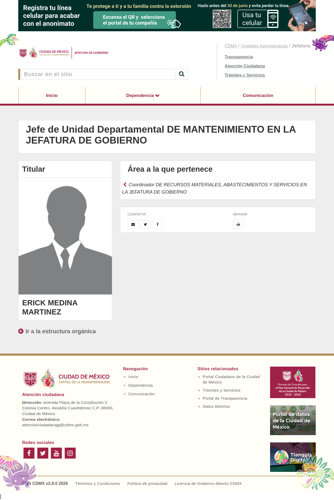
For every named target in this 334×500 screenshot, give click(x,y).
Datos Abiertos (216, 406)
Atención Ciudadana (245, 66)
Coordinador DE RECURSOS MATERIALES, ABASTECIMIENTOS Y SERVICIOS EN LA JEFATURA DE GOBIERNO (214, 188)
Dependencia (140, 95)
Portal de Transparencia (225, 398)
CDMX (231, 46)
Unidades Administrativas (264, 46)
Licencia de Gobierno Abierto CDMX (208, 483)
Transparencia (239, 57)
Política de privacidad (147, 483)
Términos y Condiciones (97, 483)
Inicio (51, 95)
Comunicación (258, 95)
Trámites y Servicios (245, 75)
